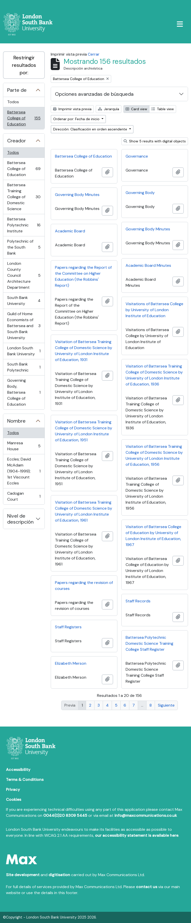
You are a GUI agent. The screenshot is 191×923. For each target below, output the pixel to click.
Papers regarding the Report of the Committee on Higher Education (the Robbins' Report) (83, 276)
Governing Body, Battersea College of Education (24, 392)
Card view (136, 109)
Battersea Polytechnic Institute (24, 225)
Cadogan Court (24, 496)
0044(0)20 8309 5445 (65, 815)
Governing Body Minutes (77, 194)
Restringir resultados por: (24, 65)
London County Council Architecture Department (24, 275)
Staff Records (138, 601)
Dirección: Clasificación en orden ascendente (90, 129)
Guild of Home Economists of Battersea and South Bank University (24, 325)
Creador (16, 140)
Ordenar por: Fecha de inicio (76, 119)
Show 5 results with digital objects (155, 141)
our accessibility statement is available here (136, 835)
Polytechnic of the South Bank (24, 247)
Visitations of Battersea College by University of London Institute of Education (154, 309)
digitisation (59, 874)
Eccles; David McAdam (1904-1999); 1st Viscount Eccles (24, 471)
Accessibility (18, 769)
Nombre (16, 421)
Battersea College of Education (24, 118)
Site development (23, 874)
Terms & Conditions (25, 779)
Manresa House (24, 446)
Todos (13, 101)
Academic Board (70, 231)
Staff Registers (68, 627)
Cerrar (93, 54)
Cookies (13, 799)
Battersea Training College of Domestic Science (24, 196)
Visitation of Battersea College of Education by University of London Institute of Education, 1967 (153, 535)
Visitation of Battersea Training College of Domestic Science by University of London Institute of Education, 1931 (83, 350)
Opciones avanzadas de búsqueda (94, 94)
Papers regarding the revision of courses (84, 585)
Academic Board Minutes (148, 265)
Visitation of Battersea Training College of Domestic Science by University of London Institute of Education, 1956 (154, 455)
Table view (162, 109)
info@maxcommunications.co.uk (145, 815)
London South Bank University (24, 351)
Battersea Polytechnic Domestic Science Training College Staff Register (149, 643)
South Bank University (24, 300)
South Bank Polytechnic (24, 367)
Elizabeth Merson (70, 663)
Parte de (17, 90)
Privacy (13, 789)
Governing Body (140, 192)
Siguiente (166, 705)
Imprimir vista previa (72, 109)
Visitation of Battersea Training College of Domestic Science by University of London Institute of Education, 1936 (154, 375)
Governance (137, 156)
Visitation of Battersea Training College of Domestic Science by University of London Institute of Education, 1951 (83, 431)
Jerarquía (108, 109)
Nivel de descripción (20, 519)
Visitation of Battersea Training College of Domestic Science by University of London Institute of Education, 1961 (83, 511)
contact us (146, 886)
